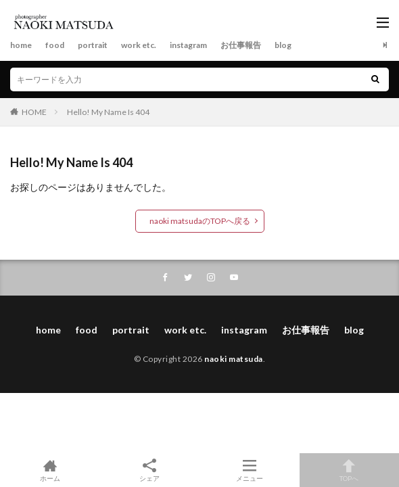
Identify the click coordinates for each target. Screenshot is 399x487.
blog (283, 45)
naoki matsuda (233, 359)
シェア (150, 470)
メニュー (250, 470)
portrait (93, 45)
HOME (34, 112)
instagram (188, 45)
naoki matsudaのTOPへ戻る (199, 221)
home (21, 45)
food (54, 45)
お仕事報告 (240, 45)
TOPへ (350, 470)
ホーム (50, 470)
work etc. (138, 45)
